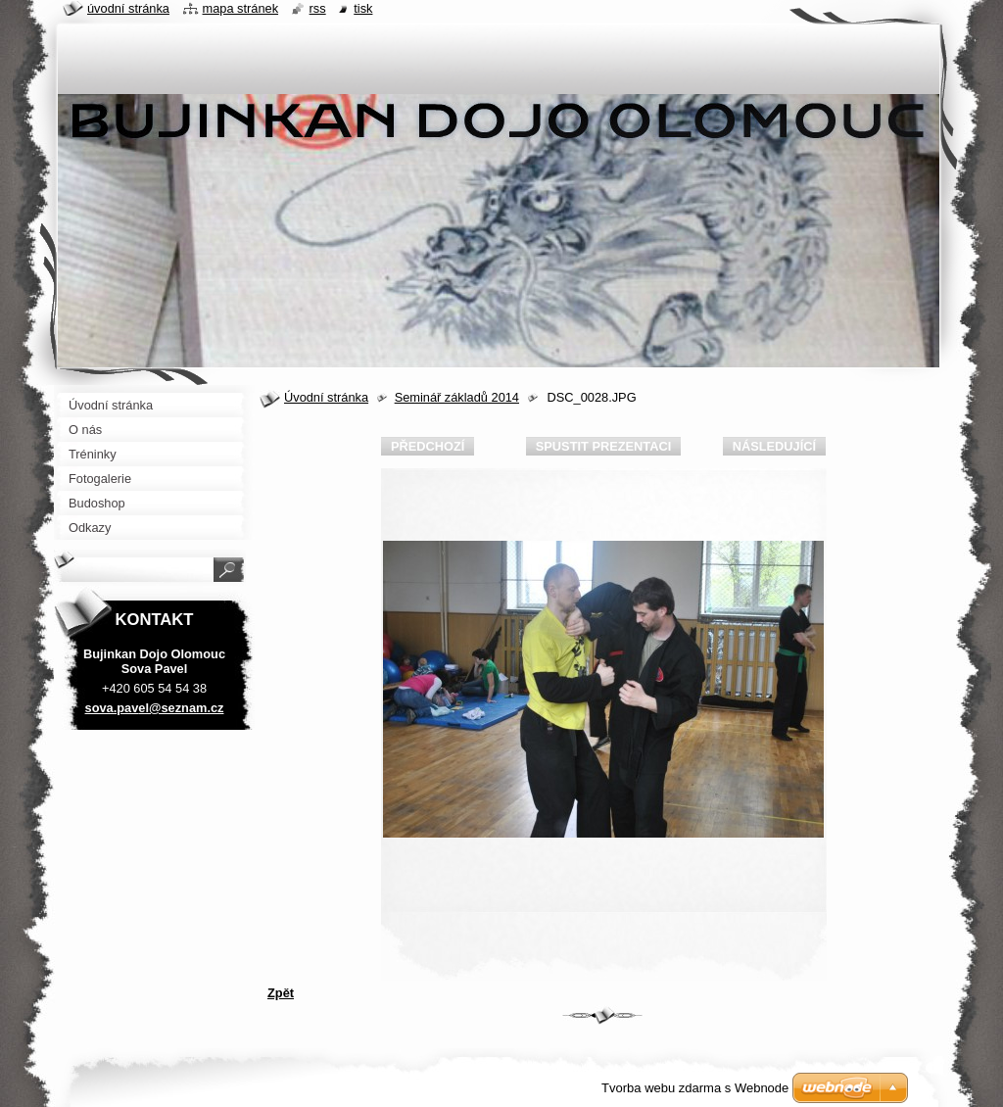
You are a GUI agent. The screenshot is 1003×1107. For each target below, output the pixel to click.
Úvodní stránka (326, 397)
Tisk (363, 8)
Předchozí (427, 446)
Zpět (280, 993)
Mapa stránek (241, 8)
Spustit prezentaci (603, 446)
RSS (318, 8)
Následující (774, 446)
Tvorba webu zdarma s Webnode (694, 1088)
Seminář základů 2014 (457, 397)
